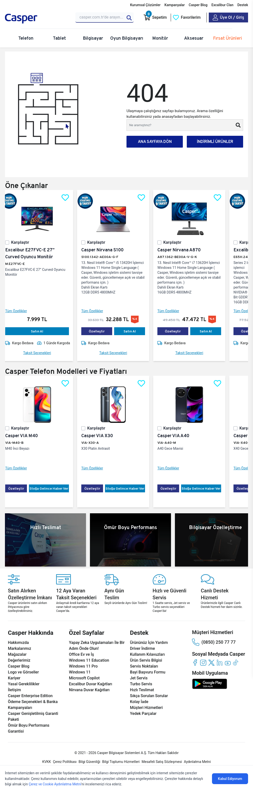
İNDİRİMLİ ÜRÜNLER (215, 141)
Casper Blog (198, 5)
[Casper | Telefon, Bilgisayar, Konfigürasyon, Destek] (37, 19)
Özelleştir (101, 331)
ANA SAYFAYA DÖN (155, 141)
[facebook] (195, 662)
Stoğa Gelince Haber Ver (52, 488)
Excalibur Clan (222, 5)
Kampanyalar (175, 5)
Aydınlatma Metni (197, 762)
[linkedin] (219, 662)
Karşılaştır (24, 242)
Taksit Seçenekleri (41, 353)
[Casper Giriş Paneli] (228, 17)
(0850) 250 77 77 (213, 642)
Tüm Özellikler (20, 311)
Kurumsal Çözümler (145, 5)
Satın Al (41, 331)
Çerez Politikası (65, 762)
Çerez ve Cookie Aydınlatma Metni (55, 784)
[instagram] (203, 662)
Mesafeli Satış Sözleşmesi (162, 762)
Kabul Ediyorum (230, 779)
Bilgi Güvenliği (89, 762)
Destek (242, 5)
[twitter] (211, 662)
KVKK (46, 762)
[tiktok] (236, 662)
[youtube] (228, 662)
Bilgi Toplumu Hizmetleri (121, 762)
